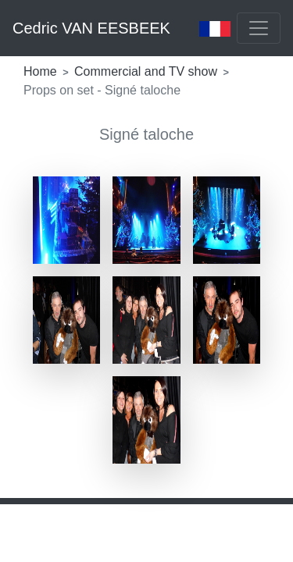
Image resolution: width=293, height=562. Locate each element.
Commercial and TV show (147, 71)
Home (41, 71)
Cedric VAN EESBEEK (91, 28)
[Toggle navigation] (258, 28)
